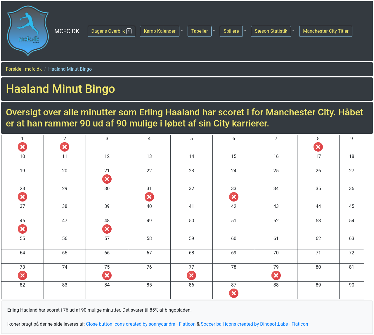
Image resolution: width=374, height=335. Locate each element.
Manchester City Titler (326, 31)
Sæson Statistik (271, 31)
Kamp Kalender (160, 31)
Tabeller (199, 31)
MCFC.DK (66, 31)
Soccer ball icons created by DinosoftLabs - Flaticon (254, 324)
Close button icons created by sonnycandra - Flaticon (140, 324)
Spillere (231, 31)
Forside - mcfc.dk (24, 69)
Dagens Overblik (111, 31)
